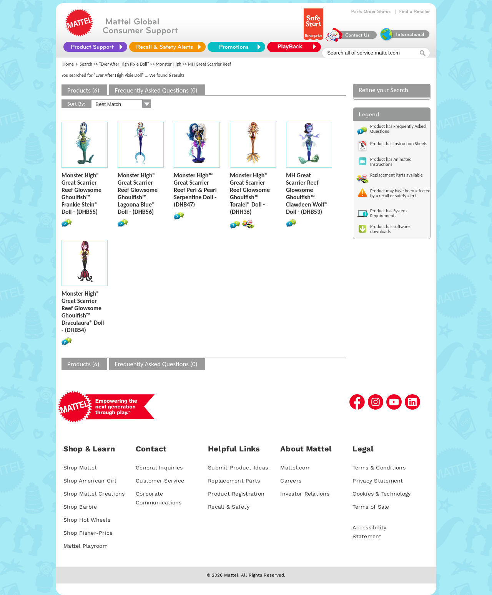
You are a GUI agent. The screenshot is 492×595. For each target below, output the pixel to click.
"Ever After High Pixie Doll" (124, 64)
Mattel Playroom (85, 546)
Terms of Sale (370, 507)
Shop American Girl (89, 481)
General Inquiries (159, 467)
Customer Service (160, 481)
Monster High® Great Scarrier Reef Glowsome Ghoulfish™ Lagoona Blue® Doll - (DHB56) (138, 193)
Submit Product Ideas (238, 467)
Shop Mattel (79, 467)
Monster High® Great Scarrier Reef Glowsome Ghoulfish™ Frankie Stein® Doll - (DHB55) (81, 193)
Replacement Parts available (396, 175)
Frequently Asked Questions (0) (156, 90)
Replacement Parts (234, 481)
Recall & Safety (228, 507)
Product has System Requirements (388, 213)
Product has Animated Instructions (391, 162)
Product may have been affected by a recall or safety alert (400, 193)
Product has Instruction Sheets (398, 143)
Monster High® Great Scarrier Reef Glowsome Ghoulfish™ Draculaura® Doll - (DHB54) (83, 312)
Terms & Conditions (379, 467)
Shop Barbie (80, 507)
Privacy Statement (377, 481)
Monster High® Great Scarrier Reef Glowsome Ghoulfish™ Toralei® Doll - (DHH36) (250, 193)
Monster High (168, 64)
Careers (290, 481)
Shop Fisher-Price (88, 533)
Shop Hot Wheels (86, 520)
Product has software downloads (390, 229)
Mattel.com (295, 467)
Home (68, 64)
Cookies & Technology (381, 494)
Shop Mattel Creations (94, 494)
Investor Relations (304, 494)
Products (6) (83, 90)
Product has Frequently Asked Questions (398, 129)
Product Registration (236, 494)
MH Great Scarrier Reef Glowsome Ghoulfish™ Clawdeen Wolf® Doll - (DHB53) (307, 193)
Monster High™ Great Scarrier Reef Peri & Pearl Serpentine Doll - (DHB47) (195, 190)
